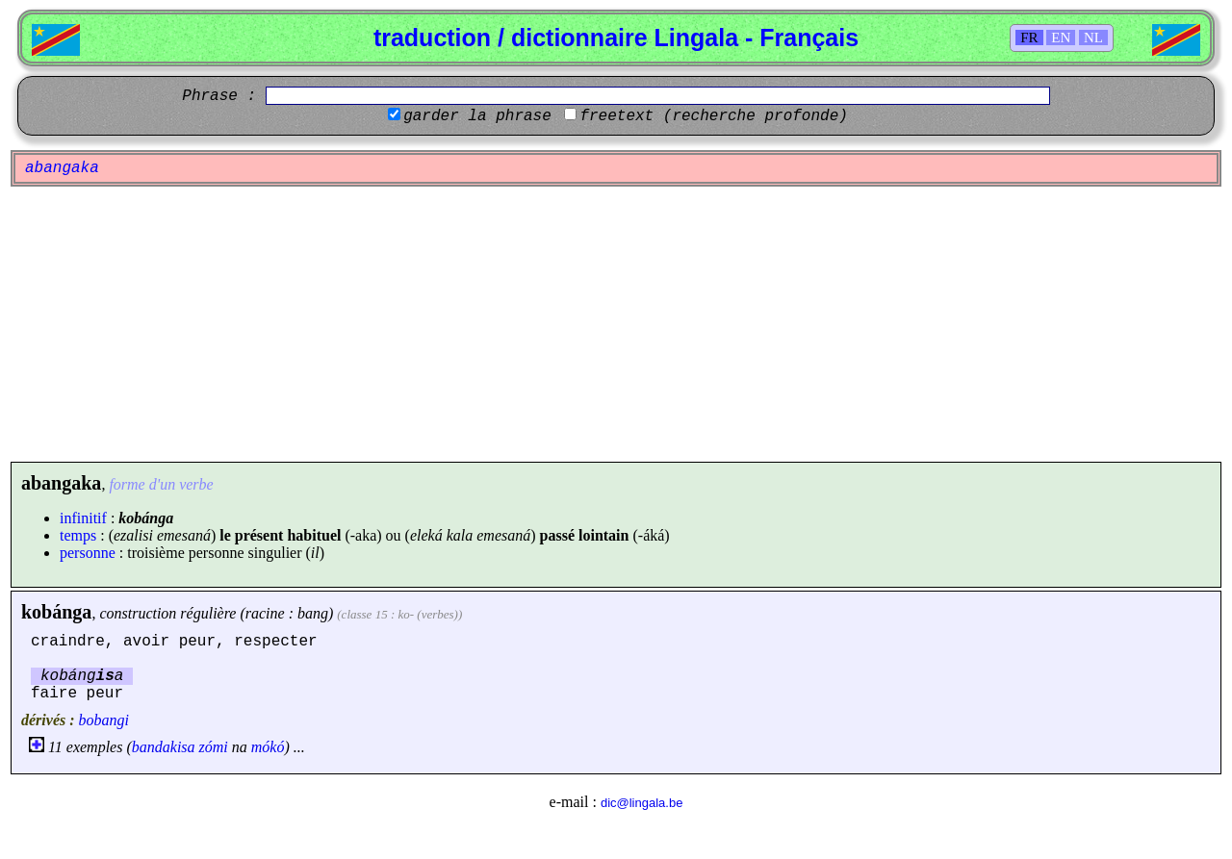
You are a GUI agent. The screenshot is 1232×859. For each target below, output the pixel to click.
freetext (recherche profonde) (713, 116)
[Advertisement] (616, 324)
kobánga (56, 611)
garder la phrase (477, 116)
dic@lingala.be (641, 803)
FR (1029, 37)
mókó (268, 747)
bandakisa (163, 747)
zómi (213, 747)
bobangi (104, 720)
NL (1093, 37)
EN (1060, 37)
